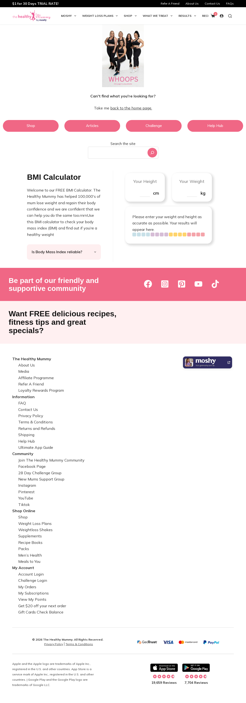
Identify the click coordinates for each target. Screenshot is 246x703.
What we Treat (158, 16)
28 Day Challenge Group (40, 472)
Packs (23, 548)
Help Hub (26, 441)
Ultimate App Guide (35, 447)
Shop (131, 16)
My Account (23, 567)
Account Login (31, 574)
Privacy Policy (30, 415)
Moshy (69, 16)
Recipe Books (30, 542)
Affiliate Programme (36, 377)
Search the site (123, 143)
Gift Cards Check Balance (40, 612)
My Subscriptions (33, 593)
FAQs (230, 3)
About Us (192, 3)
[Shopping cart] (213, 16)
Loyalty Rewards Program (41, 390)
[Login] (221, 16)
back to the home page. (131, 108)
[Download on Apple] (164, 668)
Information (23, 396)
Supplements (30, 536)
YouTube (25, 498)
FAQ (22, 403)
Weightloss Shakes (35, 529)
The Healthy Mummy (31, 358)
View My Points (32, 599)
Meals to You (29, 561)
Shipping (26, 434)
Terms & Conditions (35, 422)
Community (22, 453)
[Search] (152, 152)
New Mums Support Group (41, 479)
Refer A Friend (170, 3)
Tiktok (24, 504)
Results (188, 16)
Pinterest (26, 491)
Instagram (27, 485)
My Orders (27, 586)
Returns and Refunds (36, 428)
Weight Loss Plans (101, 16)
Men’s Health (30, 555)
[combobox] (117, 152)
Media (23, 371)
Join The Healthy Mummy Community (51, 460)
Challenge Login (32, 580)
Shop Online (23, 510)
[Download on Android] (196, 668)
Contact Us (212, 3)
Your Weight (191, 181)
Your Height (145, 181)
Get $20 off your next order (42, 605)
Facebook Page (32, 466)
